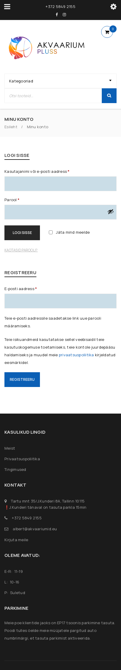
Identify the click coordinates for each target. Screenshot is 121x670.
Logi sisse (22, 232)
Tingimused (15, 469)
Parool (12, 199)
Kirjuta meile (16, 539)
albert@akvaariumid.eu (35, 528)
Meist (9, 448)
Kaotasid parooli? (21, 250)
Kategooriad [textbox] (21, 81)
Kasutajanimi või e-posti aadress (37, 171)
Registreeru (22, 379)
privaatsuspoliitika (76, 354)
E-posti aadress (20, 288)
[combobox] (60, 81)
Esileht (10, 126)
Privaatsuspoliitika (22, 458)
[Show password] (110, 211)
